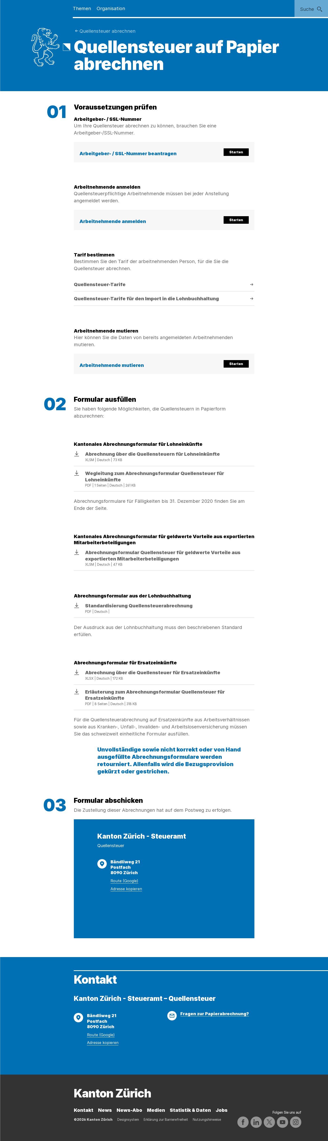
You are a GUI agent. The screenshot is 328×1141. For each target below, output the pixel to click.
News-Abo (129, 1110)
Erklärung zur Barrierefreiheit (166, 1119)
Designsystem (128, 1119)
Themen (82, 8)
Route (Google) (124, 880)
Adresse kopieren (126, 888)
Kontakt (83, 1110)
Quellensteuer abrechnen (107, 31)
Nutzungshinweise (207, 1119)
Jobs (222, 1110)
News (105, 1110)
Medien (156, 1110)
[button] (164, 152)
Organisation (111, 8)
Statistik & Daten (190, 1110)
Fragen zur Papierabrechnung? (214, 1013)
